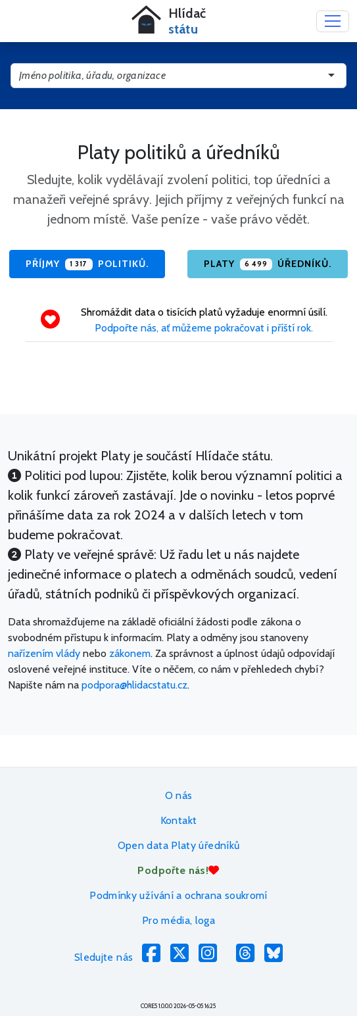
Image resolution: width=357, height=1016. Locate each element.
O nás (179, 795)
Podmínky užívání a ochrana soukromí (178, 895)
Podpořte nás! (178, 870)
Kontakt (178, 820)
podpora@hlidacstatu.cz (134, 685)
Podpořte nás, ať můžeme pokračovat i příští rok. (204, 328)
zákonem (130, 653)
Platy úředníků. (267, 264)
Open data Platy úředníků (179, 845)
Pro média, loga (178, 920)
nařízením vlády (44, 653)
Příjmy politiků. (87, 264)
